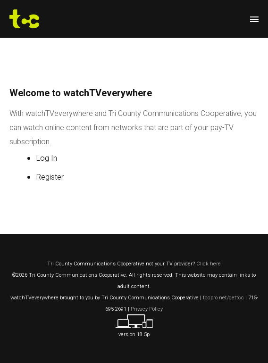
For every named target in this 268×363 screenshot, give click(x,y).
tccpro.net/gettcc (223, 298)
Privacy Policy (147, 309)
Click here (208, 264)
